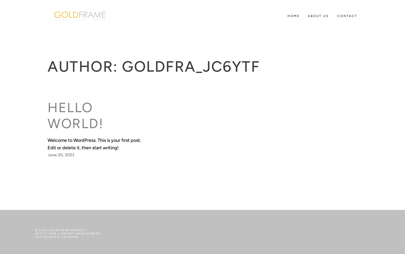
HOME (293, 16)
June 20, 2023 (61, 154)
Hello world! (76, 116)
